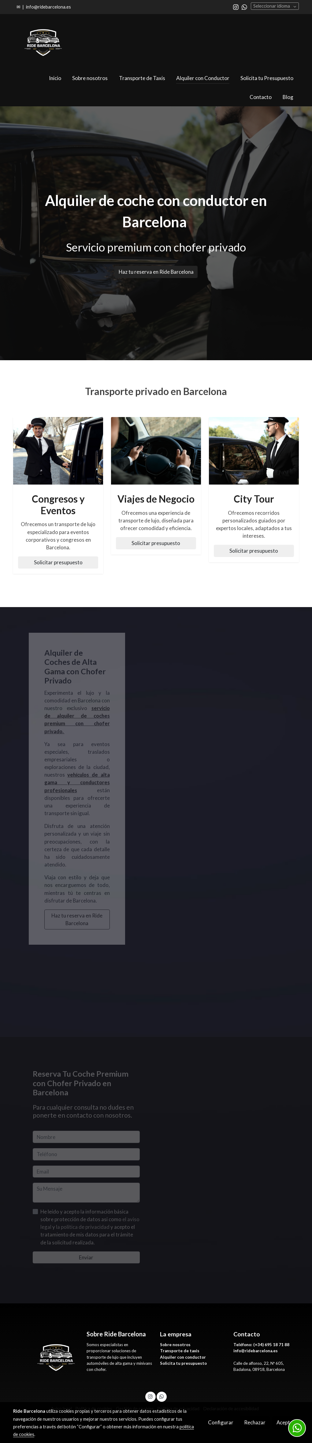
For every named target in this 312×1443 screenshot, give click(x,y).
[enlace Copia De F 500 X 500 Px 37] (156, 450)
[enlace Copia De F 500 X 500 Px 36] (254, 450)
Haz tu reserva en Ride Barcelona (156, 272)
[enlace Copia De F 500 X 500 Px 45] (58, 450)
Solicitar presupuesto (58, 562)
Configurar (220, 1422)
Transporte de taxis (179, 1350)
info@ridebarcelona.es (48, 6)
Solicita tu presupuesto (183, 1363)
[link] (43, 41)
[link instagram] (236, 7)
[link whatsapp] (244, 7)
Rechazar (255, 1422)
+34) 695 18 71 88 (272, 1344)
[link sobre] (46, 1356)
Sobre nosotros (175, 1344)
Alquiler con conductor (183, 1357)
